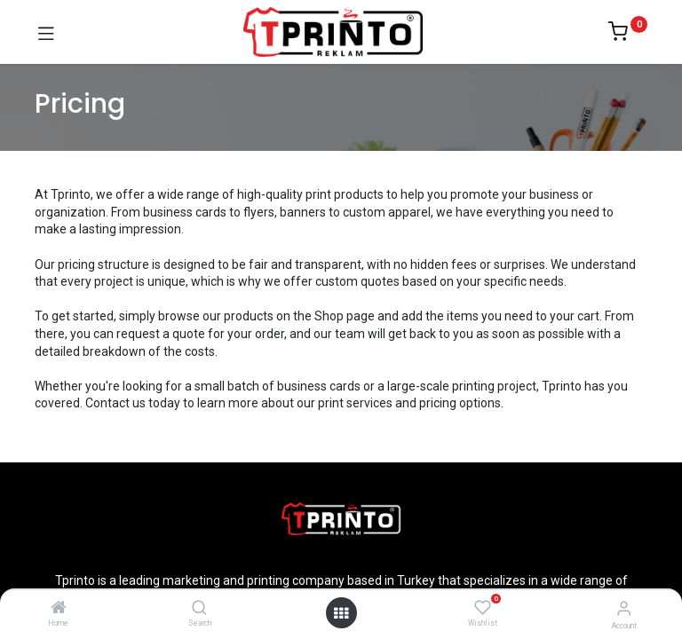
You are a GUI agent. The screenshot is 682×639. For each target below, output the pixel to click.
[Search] (199, 609)
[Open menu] (341, 613)
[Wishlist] (482, 608)
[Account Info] (623, 608)
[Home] (59, 609)
